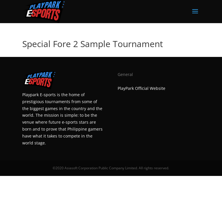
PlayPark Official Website (141, 88)
